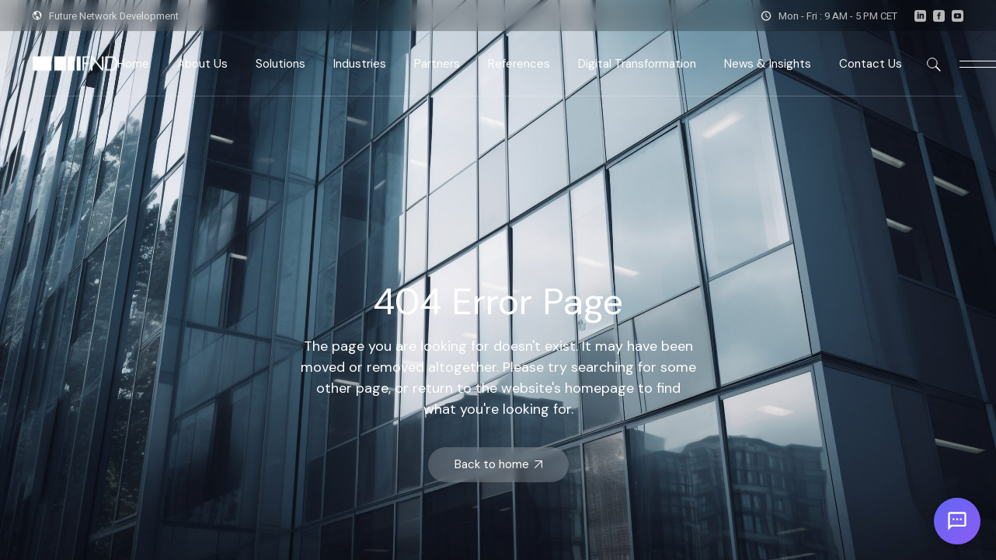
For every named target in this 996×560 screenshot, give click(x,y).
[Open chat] (957, 521)
